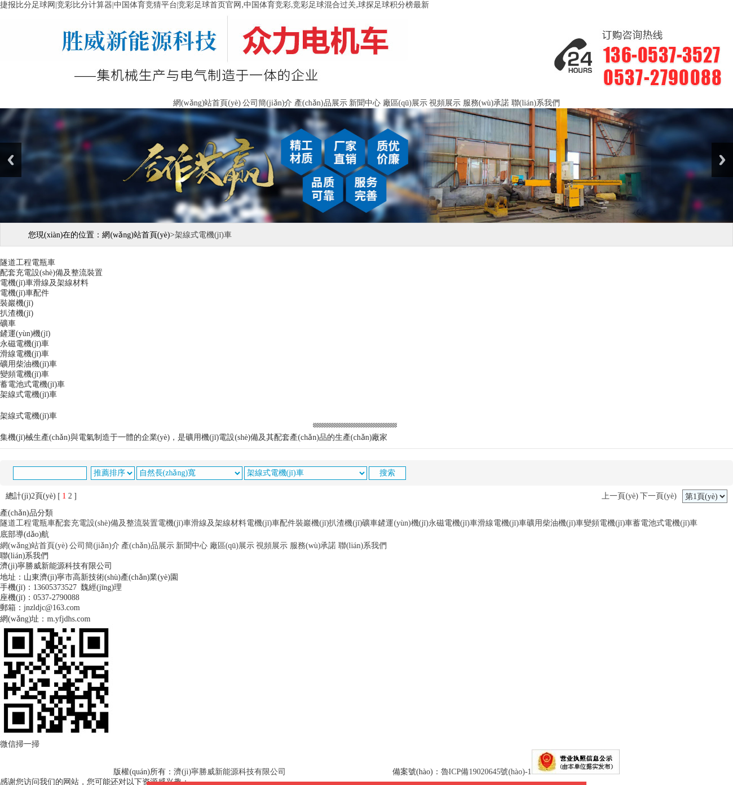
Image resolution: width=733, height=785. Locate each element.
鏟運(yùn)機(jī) (403, 523)
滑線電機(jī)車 (502, 523)
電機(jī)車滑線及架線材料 (202, 523)
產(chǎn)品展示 (320, 103)
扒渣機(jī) (345, 523)
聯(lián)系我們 (535, 103)
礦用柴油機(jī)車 (555, 523)
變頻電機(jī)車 (608, 523)
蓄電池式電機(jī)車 (665, 523)
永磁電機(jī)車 (453, 523)
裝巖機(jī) (312, 523)
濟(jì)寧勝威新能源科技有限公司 (230, 772)
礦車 (370, 523)
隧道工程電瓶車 (27, 523)
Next (722, 160)
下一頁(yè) (658, 496)
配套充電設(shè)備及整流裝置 (106, 523)
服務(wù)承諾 (486, 103)
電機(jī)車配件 (270, 523)
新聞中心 (365, 103)
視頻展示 (445, 103)
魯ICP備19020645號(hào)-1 (486, 772)
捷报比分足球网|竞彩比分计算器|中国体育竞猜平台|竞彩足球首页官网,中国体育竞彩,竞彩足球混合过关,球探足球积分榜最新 (214, 5)
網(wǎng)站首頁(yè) (207, 103)
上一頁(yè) (620, 496)
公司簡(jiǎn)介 (267, 103)
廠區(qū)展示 (405, 103)
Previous (10, 160)
